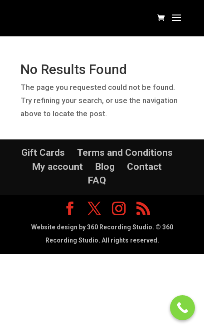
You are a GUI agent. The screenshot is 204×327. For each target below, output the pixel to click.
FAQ (97, 180)
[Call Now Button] (182, 307)
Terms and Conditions (125, 152)
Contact (144, 166)
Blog (105, 166)
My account (57, 166)
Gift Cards (43, 152)
